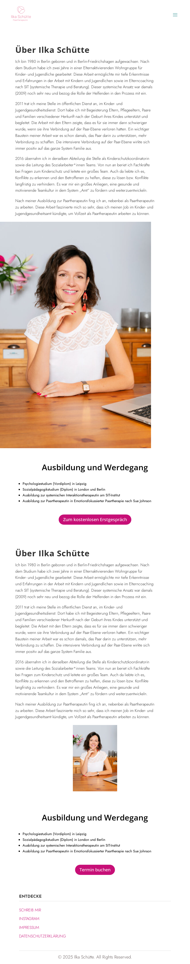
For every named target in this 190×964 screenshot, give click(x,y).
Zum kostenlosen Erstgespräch (95, 519)
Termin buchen (95, 870)
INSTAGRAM (29, 919)
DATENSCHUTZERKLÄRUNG (42, 936)
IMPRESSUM (29, 927)
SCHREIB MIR (30, 910)
